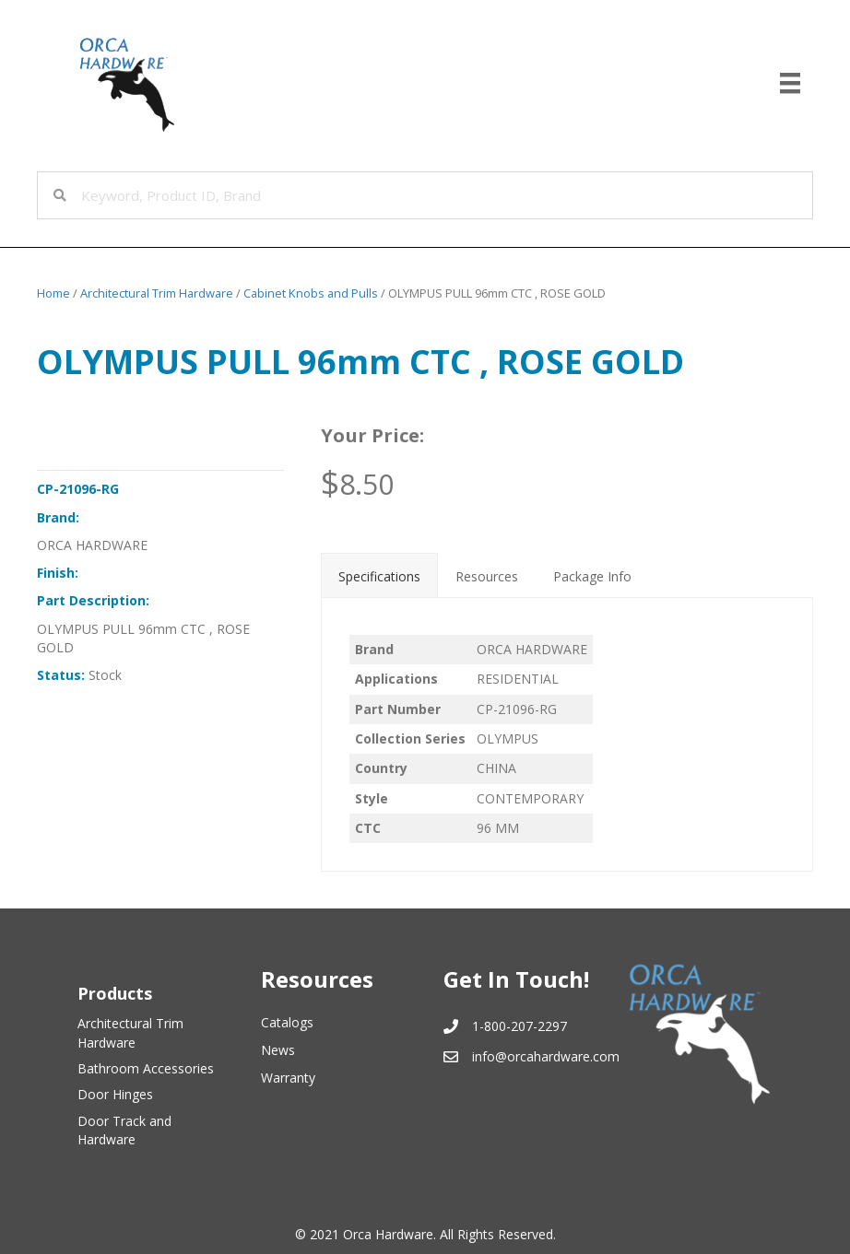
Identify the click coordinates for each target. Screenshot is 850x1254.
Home (53, 293)
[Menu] (790, 83)
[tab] (379, 575)
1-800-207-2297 (519, 1026)
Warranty (288, 1077)
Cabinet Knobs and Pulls (310, 293)
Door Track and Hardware (124, 1130)
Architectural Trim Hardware (156, 293)
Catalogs (287, 1022)
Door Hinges (115, 1094)
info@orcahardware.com (546, 1056)
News (278, 1050)
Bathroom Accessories (145, 1068)
